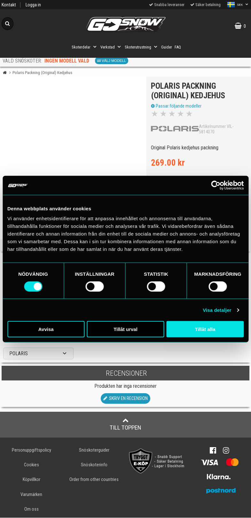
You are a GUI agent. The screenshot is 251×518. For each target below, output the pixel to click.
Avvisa (46, 329)
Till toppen (125, 425)
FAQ (178, 47)
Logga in (33, 5)
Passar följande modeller (176, 106)
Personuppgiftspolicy (31, 451)
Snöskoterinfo (94, 465)
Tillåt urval (125, 329)
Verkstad (111, 47)
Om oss (31, 509)
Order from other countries (94, 480)
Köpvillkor (31, 480)
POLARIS (18, 354)
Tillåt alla (205, 329)
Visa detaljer (217, 309)
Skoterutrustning (142, 47)
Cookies (31, 465)
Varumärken (31, 495)
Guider (166, 47)
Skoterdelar (85, 47)
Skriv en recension (125, 399)
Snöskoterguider (94, 451)
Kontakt (9, 5)
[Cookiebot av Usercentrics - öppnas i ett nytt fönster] (216, 185)
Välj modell (111, 61)
